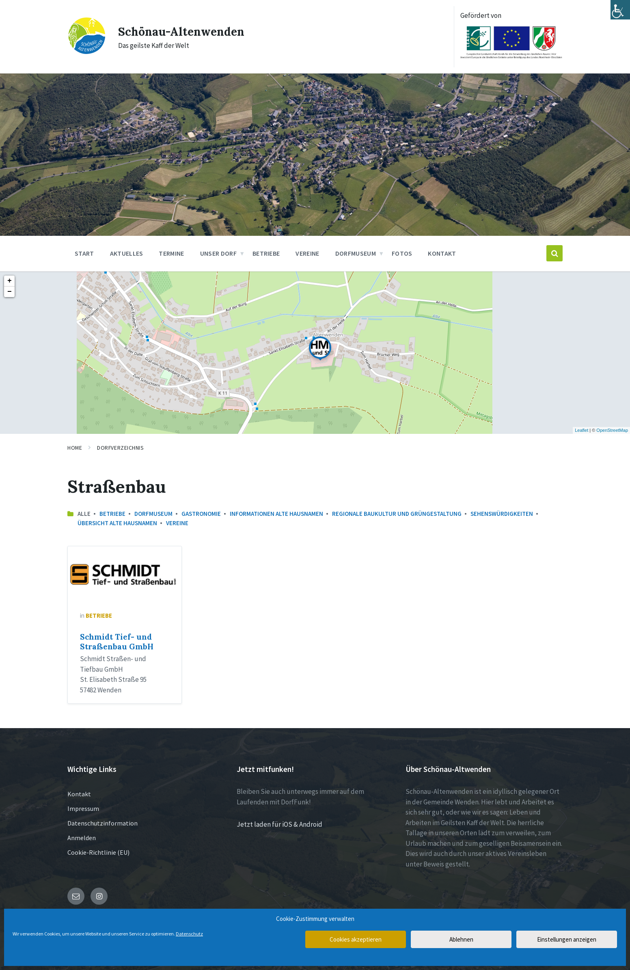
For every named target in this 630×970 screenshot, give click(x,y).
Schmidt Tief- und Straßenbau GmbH (116, 641)
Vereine (177, 523)
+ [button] (9, 281)
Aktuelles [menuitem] (126, 253)
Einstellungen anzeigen (566, 939)
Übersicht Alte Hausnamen (117, 523)
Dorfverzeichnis (120, 447)
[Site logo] (86, 52)
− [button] (9, 292)
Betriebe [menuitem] (266, 253)
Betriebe (112, 513)
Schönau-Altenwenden (185, 31)
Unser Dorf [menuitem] (218, 253)
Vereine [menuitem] (307, 253)
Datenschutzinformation (102, 823)
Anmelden (81, 838)
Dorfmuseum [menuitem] (355, 253)
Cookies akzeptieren (356, 939)
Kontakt (79, 794)
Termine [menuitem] (171, 253)
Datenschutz (189, 934)
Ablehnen (461, 939)
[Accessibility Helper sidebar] (620, 9)
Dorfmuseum (153, 513)
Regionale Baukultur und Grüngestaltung (397, 513)
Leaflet (581, 430)
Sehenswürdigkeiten (501, 513)
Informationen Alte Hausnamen (276, 513)
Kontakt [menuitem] (442, 253)
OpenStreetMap (612, 430)
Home (74, 447)
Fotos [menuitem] (402, 253)
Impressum (83, 808)
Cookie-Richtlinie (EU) (98, 852)
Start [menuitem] (84, 253)
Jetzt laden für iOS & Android (279, 824)
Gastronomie (201, 513)
